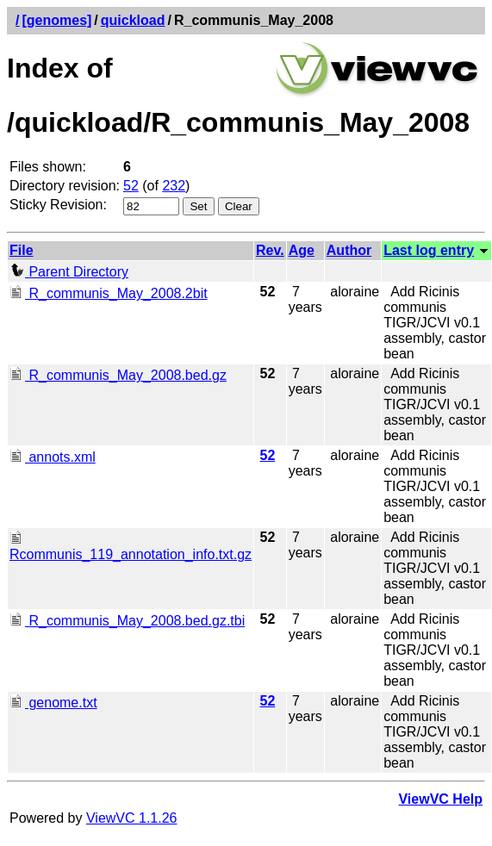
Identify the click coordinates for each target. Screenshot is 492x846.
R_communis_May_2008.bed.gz (118, 375)
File (21, 250)
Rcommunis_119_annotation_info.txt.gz (130, 547)
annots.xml (52, 457)
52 (131, 185)
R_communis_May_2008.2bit (108, 293)
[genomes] (56, 20)
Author (349, 250)
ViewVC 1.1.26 (131, 818)
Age (302, 250)
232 (173, 185)
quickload (133, 20)
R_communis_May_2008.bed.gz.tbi (127, 620)
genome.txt (53, 702)
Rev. (270, 250)
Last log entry (428, 250)
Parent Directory (68, 271)
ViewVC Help (440, 799)
